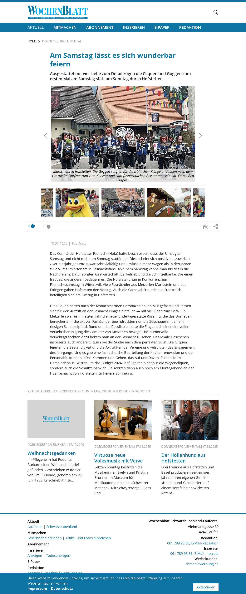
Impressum (37, 588)
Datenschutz (62, 588)
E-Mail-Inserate (206, 553)
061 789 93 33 (181, 553)
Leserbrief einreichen (44, 538)
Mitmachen (65, 27)
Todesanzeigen (58, 555)
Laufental (34, 526)
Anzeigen (34, 555)
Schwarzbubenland (61, 526)
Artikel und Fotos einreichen (88, 538)
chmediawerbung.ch (202, 564)
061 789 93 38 (178, 543)
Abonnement (99, 27)
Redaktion (190, 27)
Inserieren (134, 27)
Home (32, 41)
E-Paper (162, 27)
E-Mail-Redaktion (205, 543)
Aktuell (35, 27)
